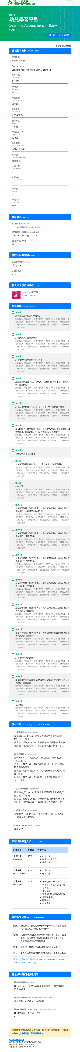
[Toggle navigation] (69, 2)
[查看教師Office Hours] (31, 227)
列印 (52, 35)
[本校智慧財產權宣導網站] (31, 1033)
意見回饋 (64, 35)
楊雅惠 (20, 227)
